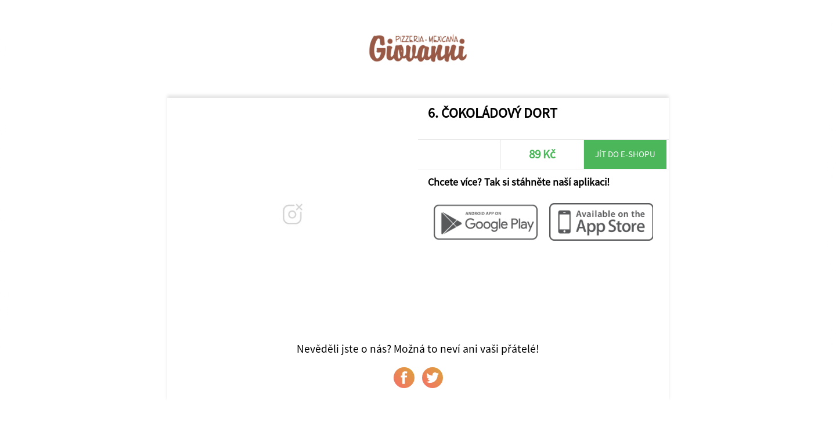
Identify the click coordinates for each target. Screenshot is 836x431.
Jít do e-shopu (625, 154)
